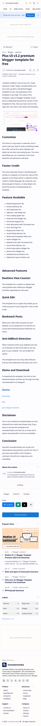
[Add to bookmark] (36, 530)
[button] (3, 3)
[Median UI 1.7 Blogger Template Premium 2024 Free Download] (20, 538)
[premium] (16, 494)
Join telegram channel (10, 408)
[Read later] (30, 70)
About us (26, 708)
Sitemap (26, 713)
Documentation (8, 710)
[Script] (27, 8)
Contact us (7, 708)
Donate (6, 713)
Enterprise (7, 696)
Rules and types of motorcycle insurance (21, 572)
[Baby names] (18, 8)
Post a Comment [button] (20, 515)
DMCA (5, 690)
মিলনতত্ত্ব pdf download (14, 590)
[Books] (16, 587)
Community (27, 690)
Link (23, 15)
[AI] (11, 8)
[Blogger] (6, 494)
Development (8, 693)
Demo (6, 390)
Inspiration (27, 696)
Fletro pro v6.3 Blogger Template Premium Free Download (18, 581)
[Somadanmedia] (15, 70)
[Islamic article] (23, 587)
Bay (3, 402)
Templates (7, 699)
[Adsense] (11, 603)
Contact (26, 710)
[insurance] (21, 569)
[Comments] (26, 530)
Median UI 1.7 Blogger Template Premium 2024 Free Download (18, 556)
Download (6, 396)
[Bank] (5, 8)
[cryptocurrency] (30, 613)
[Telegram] (27, 680)
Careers (26, 716)
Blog (24, 699)
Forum (25, 693)
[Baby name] (30, 603)
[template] (26, 494)
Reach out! (30, 15)
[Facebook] (3, 680)
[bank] (16, 569)
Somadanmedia (11, 3)
